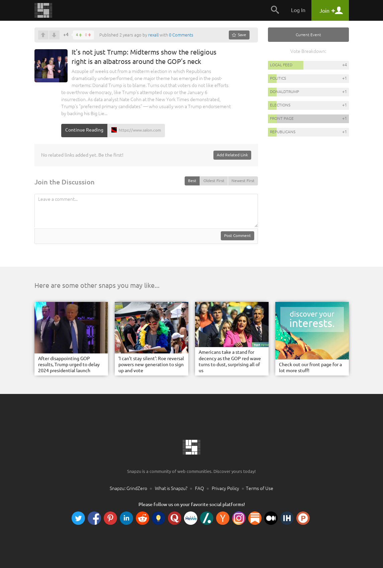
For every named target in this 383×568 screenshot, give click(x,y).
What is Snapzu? (171, 488)
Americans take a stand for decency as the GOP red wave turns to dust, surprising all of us (230, 361)
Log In (298, 10)
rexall (153, 34)
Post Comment (237, 235)
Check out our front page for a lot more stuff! (310, 367)
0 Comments (181, 34)
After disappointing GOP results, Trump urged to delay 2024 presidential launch (69, 364)
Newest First (243, 180)
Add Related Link (232, 155)
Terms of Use (259, 488)
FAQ (199, 488)
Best (192, 180)
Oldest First (213, 180)
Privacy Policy (225, 488)
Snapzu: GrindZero (128, 488)
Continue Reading (84, 130)
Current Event (308, 34)
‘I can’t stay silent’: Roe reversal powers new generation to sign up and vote (151, 364)
